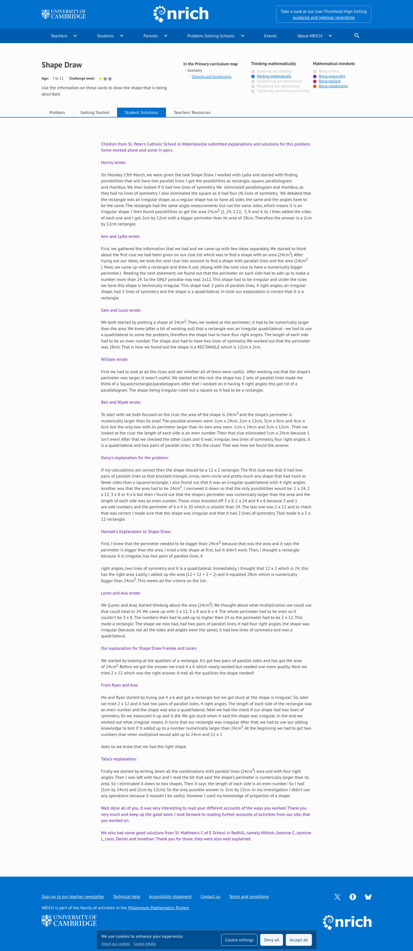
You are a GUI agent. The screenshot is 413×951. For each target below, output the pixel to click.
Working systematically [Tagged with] (274, 76)
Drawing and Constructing (211, 76)
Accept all (299, 939)
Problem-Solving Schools (210, 35)
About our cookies (115, 943)
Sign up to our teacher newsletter (73, 896)
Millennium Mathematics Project (158, 907)
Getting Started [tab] (95, 112)
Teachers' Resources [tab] (192, 112)
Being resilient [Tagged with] (329, 81)
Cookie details (145, 943)
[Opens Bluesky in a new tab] (368, 896)
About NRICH (309, 35)
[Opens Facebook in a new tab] (353, 896)
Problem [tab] (57, 112)
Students (105, 35)
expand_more (75, 35)
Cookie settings (239, 939)
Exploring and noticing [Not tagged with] (274, 71)
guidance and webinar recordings (324, 17)
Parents (150, 35)
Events (270, 35)
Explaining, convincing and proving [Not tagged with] (283, 90)
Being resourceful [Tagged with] (332, 76)
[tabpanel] (206, 491)
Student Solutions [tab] (141, 112)
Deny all (271, 939)
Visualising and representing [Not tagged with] (278, 86)
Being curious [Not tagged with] (329, 71)
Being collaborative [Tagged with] (333, 86)
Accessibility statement (170, 896)
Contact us (210, 896)
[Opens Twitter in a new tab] (337, 896)
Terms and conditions (249, 896)
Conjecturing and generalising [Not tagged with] (279, 81)
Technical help (126, 896)
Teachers (59, 35)
